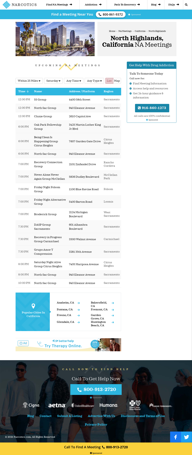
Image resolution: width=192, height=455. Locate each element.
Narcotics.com (22, 436)
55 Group (40, 99)
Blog (156, 4)
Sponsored (96, 453)
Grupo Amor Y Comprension (43, 252)
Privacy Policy (96, 425)
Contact (46, 416)
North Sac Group (45, 108)
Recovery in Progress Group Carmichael (48, 239)
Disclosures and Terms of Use (143, 416)
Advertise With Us (101, 416)
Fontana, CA (65, 309)
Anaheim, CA (65, 302)
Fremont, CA (99, 309)
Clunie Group (43, 116)
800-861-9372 (111, 14)
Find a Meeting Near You (72, 14)
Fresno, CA (64, 315)
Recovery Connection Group (48, 164)
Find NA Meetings (59, 4)
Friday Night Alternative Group (50, 202)
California (140, 31)
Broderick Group (45, 214)
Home (112, 31)
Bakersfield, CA (99, 304)
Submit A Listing (69, 416)
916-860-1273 (152, 108)
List (109, 81)
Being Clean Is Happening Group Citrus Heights (46, 141)
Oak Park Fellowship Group (47, 127)
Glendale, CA (65, 322)
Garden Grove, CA (97, 316)
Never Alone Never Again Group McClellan (49, 177)
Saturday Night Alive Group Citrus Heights (48, 264)
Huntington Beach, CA (98, 323)
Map (117, 81)
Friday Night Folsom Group (47, 189)
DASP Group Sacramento (42, 227)
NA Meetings (125, 31)
